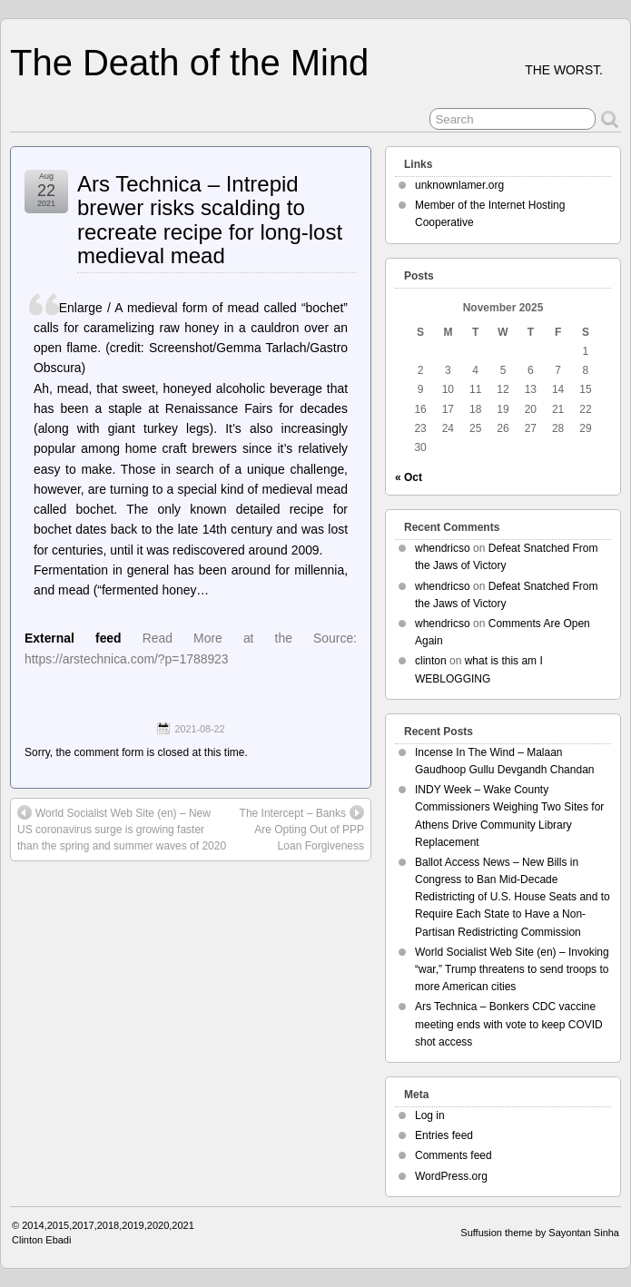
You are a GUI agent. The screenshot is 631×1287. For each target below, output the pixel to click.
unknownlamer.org (459, 185)
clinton (431, 660)
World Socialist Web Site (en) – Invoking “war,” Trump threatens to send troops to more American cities (512, 969)
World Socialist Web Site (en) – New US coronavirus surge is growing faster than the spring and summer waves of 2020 (121, 828)
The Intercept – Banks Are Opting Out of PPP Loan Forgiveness (302, 828)
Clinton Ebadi (41, 1239)
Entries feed (444, 1135)
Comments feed (453, 1155)
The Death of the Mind (189, 63)
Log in (430, 1115)
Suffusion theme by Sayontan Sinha (539, 1232)
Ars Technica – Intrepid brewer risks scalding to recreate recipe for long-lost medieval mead (209, 220)
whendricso (442, 548)
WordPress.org (451, 1176)
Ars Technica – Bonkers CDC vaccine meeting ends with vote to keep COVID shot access (509, 1023)
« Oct (408, 477)
